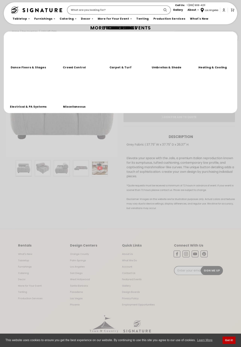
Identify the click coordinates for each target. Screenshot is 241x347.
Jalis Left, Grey (49, 31)
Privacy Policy (130, 298)
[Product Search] (114, 10)
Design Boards (131, 292)
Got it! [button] (229, 340)
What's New (25, 254)
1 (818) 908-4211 (196, 5)
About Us (127, 254)
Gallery (126, 286)
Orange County (79, 254)
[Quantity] (217, 80)
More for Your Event (30, 286)
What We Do (129, 260)
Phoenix (75, 304)
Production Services (30, 298)
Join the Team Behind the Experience (204, 37)
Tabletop (23, 260)
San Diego (76, 273)
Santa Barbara (79, 286)
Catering (23, 273)
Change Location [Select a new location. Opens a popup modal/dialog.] (191, 93)
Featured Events (132, 279)
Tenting (22, 292)
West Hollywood (80, 279)
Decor (22, 279)
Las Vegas (76, 298)
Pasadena (76, 292)
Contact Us (128, 273)
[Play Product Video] (100, 168)
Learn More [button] (205, 340)
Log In (166, 104)
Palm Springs (78, 260)
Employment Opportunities (138, 304)
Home (15, 31)
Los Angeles (77, 266)
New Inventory (30, 31)
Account (127, 266)
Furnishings (25, 266)
